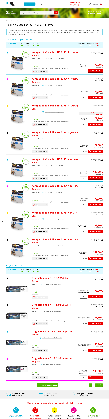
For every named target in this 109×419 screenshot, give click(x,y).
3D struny (39, 4)
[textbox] (37, 12)
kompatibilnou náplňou (85, 290)
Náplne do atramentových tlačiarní (25, 21)
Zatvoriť (3, 221)
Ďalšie (98, 385)
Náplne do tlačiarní (30, 4)
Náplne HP (37, 21)
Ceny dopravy (64, 68)
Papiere (46, 4)
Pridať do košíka (95, 71)
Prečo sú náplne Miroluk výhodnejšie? (54, 58)
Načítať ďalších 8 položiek (49, 385)
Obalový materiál (54, 4)
